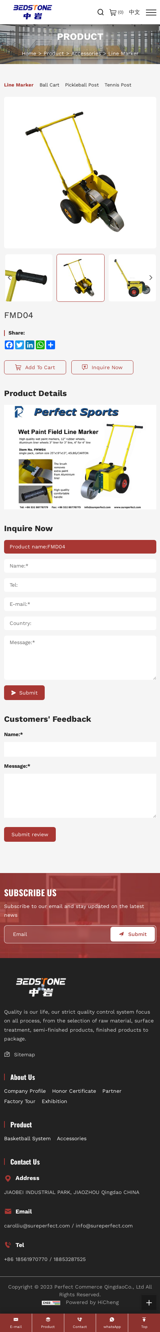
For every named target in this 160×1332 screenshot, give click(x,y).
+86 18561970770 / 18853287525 (45, 1259)
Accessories (86, 53)
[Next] (150, 277)
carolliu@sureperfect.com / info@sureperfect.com (68, 1226)
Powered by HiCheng (92, 1302)
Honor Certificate (74, 1091)
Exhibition (54, 1101)
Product (54, 53)
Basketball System (27, 1138)
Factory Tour (19, 1101)
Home (29, 53)
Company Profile (25, 1091)
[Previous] (9, 277)
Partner (112, 1091)
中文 (134, 12)
